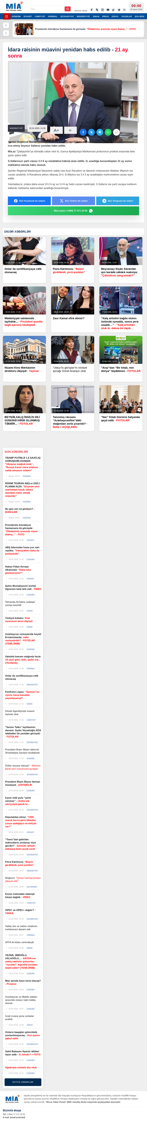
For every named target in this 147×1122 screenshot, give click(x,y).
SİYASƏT (28, 16)
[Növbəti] (6, 33)
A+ (56, 130)
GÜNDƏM (16, 16)
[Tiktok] (113, 10)
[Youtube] (108, 10)
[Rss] (124, 10)
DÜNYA (115, 16)
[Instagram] (102, 10)
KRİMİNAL (53, 16)
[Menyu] (6, 16)
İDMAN (96, 16)
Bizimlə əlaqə (80, 10)
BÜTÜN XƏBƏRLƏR (22, 1082)
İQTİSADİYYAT (67, 16)
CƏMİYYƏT (40, 16)
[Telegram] (119, 10)
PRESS (105, 16)
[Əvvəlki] (6, 25)
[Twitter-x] (97, 10)
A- (70, 130)
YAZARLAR (126, 16)
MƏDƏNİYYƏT (83, 16)
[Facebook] (91, 10)
